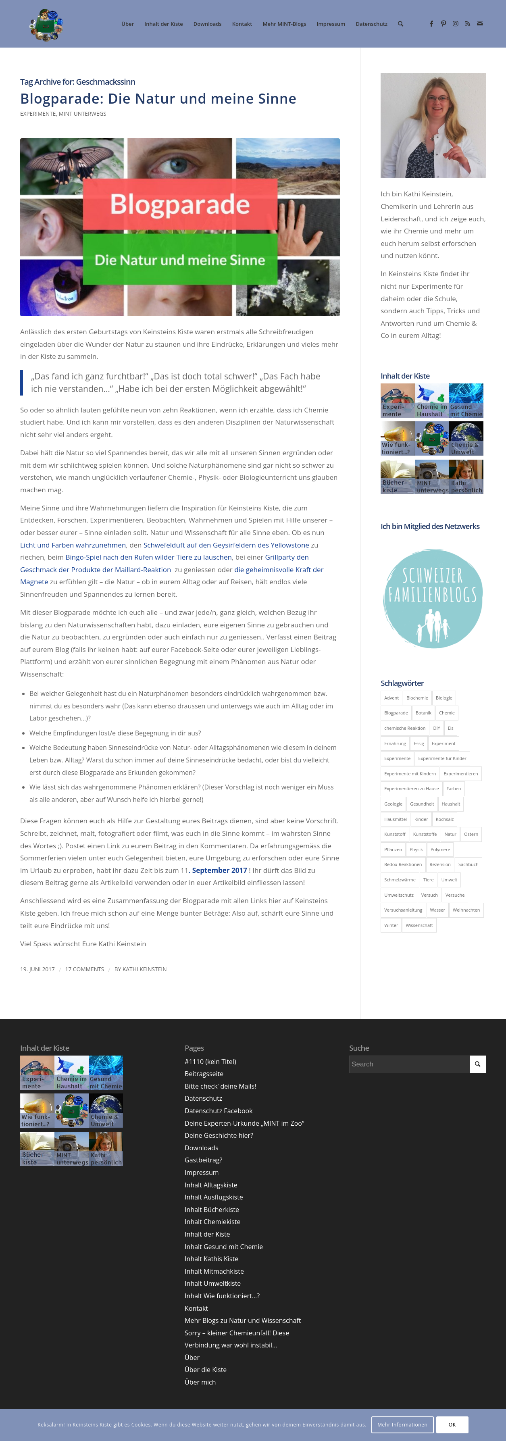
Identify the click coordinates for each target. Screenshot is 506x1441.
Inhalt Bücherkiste (212, 1209)
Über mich (200, 1382)
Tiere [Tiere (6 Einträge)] (428, 880)
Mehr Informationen (402, 1424)
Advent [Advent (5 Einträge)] (391, 698)
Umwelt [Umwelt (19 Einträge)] (449, 880)
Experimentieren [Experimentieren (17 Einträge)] (461, 773)
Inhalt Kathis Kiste (211, 1258)
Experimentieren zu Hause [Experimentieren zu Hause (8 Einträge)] (411, 788)
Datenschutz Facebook (219, 1110)
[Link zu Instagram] (456, 23)
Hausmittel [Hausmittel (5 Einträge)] (395, 819)
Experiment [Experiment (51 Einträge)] (444, 743)
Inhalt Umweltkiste (213, 1283)
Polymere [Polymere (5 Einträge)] (440, 849)
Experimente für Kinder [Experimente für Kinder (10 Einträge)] (442, 758)
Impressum (202, 1172)
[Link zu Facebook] (431, 23)
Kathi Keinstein (145, 969)
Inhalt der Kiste (207, 1234)
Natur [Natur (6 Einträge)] (450, 834)
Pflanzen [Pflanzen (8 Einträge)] (393, 849)
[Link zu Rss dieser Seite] (468, 23)
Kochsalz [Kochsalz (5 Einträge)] (445, 819)
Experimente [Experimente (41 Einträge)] (397, 758)
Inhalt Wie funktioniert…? (222, 1295)
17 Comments (84, 969)
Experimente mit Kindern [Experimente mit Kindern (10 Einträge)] (410, 773)
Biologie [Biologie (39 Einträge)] (444, 698)
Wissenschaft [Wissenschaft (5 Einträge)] (419, 925)
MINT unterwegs (82, 113)
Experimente (38, 113)
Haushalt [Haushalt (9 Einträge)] (451, 804)
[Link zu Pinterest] (443, 23)
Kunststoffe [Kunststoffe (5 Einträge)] (425, 834)
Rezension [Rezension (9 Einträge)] (440, 864)
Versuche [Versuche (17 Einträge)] (455, 895)
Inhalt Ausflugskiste (214, 1197)
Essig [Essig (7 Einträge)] (419, 743)
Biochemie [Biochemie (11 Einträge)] (417, 698)
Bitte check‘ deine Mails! (220, 1086)
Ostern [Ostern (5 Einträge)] (471, 834)
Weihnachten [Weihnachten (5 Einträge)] (466, 910)
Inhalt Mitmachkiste (214, 1271)
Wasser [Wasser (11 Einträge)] (437, 910)
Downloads (201, 1147)
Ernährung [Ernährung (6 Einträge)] (395, 743)
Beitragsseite (204, 1073)
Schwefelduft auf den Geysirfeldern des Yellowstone (226, 545)
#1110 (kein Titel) (210, 1061)
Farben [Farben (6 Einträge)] (454, 788)
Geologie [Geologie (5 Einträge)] (393, 804)
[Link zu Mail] (480, 23)
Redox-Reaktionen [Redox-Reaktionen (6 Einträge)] (403, 864)
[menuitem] (127, 23)
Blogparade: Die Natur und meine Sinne (158, 98)
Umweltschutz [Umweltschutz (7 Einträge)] (399, 895)
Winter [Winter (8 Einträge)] (391, 925)
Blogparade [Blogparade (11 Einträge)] (396, 713)
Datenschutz (203, 1098)
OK (452, 1424)
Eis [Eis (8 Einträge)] (451, 728)
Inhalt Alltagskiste (211, 1185)
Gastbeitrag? (203, 1160)
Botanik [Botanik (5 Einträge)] (423, 713)
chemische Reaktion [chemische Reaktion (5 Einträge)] (404, 728)
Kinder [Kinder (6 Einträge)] (421, 819)
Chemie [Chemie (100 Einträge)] (447, 713)
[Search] (400, 23)
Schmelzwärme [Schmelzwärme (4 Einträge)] (400, 880)
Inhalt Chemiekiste (212, 1221)
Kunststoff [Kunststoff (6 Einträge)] (395, 834)
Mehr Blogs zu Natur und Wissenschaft (243, 1320)
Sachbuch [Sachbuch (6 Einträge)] (468, 864)
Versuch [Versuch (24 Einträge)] (429, 895)
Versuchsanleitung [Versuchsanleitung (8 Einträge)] (403, 910)
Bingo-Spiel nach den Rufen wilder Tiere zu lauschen (149, 557)
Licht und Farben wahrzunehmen (73, 545)
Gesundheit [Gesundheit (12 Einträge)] (422, 804)
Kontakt (196, 1308)
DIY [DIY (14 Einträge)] (436, 728)
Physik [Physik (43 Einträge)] (416, 849)
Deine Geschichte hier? (219, 1135)
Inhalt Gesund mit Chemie (224, 1246)
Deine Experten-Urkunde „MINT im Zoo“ (244, 1123)
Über (192, 1357)
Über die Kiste (206, 1369)
